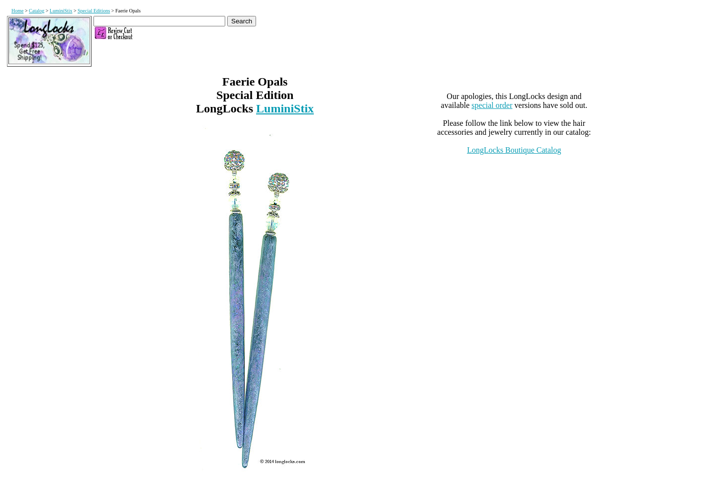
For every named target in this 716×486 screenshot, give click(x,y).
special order (491, 105)
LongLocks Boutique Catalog (514, 150)
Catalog (36, 10)
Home (17, 10)
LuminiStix (61, 10)
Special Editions (94, 10)
